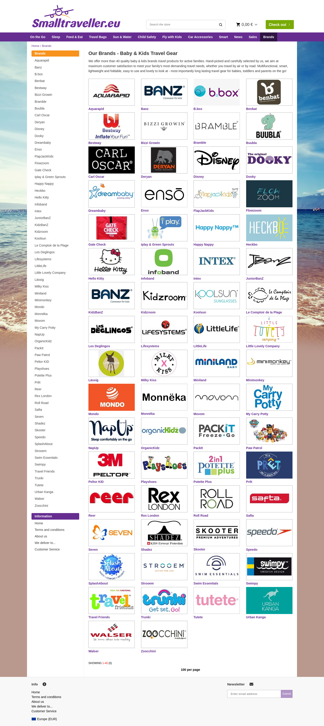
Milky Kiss (42, 286)
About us (41, 536)
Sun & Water (122, 37)
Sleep (56, 37)
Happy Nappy (44, 183)
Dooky (39, 136)
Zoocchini (41, 505)
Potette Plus (43, 375)
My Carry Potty (45, 327)
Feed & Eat (74, 37)
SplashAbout (43, 444)
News (238, 37)
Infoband (41, 204)
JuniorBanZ (43, 218)
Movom (40, 320)
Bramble (40, 101)
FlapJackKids (44, 156)
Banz (38, 67)
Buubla (40, 108)
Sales (253, 37)
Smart (223, 37)
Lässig (39, 279)
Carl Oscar (42, 115)
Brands (268, 37)
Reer (38, 389)
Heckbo (40, 190)
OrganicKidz (43, 341)
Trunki (39, 478)
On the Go (37, 37)
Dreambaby (43, 142)
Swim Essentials (46, 457)
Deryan (40, 122)
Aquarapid (42, 60)
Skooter (40, 430)
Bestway (41, 88)
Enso (38, 149)
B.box (39, 74)
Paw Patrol (42, 355)
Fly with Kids (172, 37)
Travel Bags (98, 37)
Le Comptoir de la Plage (51, 245)
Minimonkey (43, 300)
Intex (38, 211)
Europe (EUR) (44, 719)
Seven (39, 416)
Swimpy (40, 464)
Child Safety (147, 37)
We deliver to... (45, 543)
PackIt (39, 348)
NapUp (40, 334)
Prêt (37, 382)
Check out (279, 25)
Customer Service (47, 549)
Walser (39, 498)
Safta (38, 409)
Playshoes (42, 368)
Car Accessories (200, 37)
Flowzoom (42, 163)
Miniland (40, 293)
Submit (286, 693)
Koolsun (40, 238)
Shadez (40, 423)
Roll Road (41, 403)
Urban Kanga (44, 492)
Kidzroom (41, 231)
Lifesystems (43, 259)
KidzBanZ (41, 225)
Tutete (39, 485)
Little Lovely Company (50, 272)
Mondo (39, 307)
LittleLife (40, 266)
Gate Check (43, 170)
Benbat (40, 81)
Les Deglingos (45, 252)
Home (35, 46)
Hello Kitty (42, 197)
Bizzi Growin (43, 94)
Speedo (40, 437)
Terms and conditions (49, 530)
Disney (39, 129)
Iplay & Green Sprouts (50, 177)
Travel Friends (45, 471)
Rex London (43, 396)
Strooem (41, 451)
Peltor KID (42, 361)
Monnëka (41, 314)
